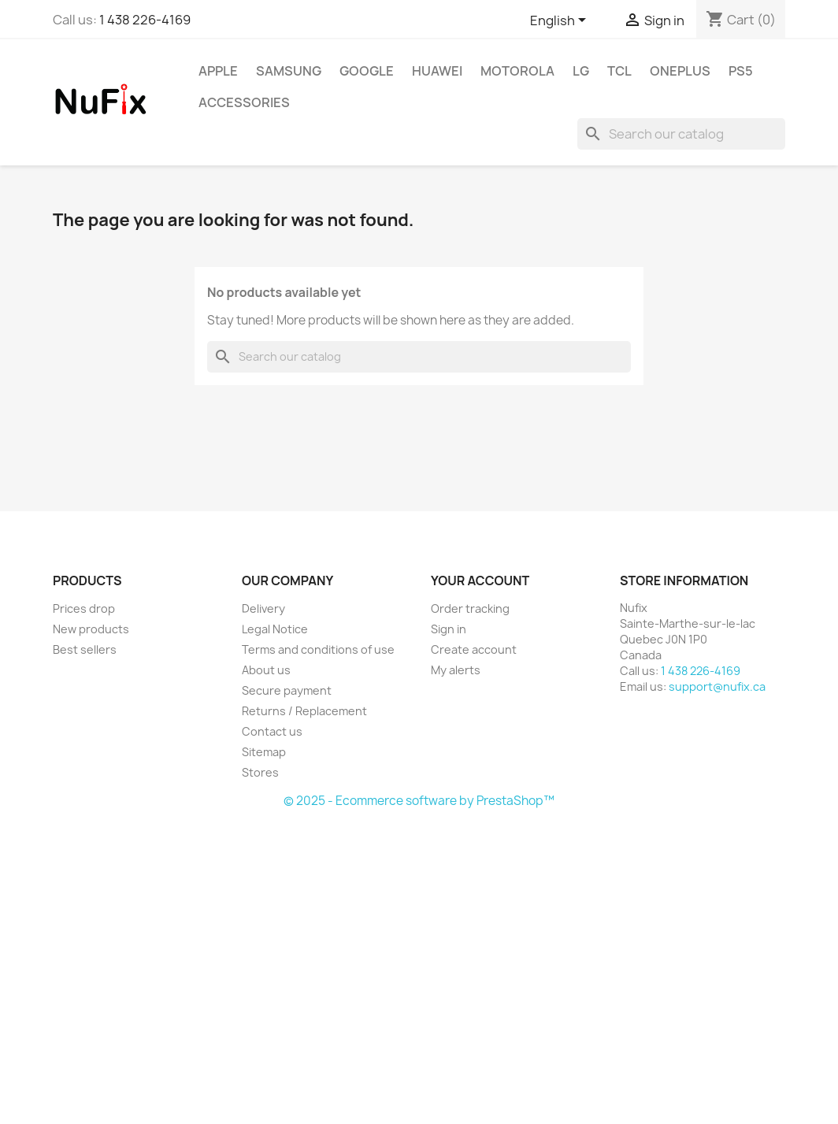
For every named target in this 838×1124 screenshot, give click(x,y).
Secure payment (287, 690)
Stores (260, 772)
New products (91, 628)
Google (366, 71)
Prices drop (84, 608)
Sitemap (264, 751)
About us (266, 669)
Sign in (448, 628)
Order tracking (470, 608)
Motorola (517, 71)
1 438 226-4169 (145, 19)
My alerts (455, 669)
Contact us (272, 731)
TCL (619, 71)
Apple (218, 71)
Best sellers (85, 649)
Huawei (437, 71)
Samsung (288, 71)
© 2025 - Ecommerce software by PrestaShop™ (419, 800)
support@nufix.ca (717, 686)
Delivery (263, 608)
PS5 (741, 71)
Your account (480, 580)
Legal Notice (275, 628)
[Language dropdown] (560, 21)
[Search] (681, 134)
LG (581, 71)
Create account (474, 649)
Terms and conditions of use (318, 649)
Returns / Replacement (304, 710)
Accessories (244, 102)
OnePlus (680, 71)
